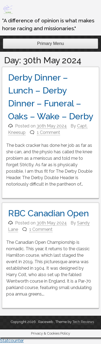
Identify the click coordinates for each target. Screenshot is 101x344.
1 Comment (48, 132)
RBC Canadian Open (48, 213)
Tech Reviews (83, 322)
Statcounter (12, 340)
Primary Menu (50, 43)
